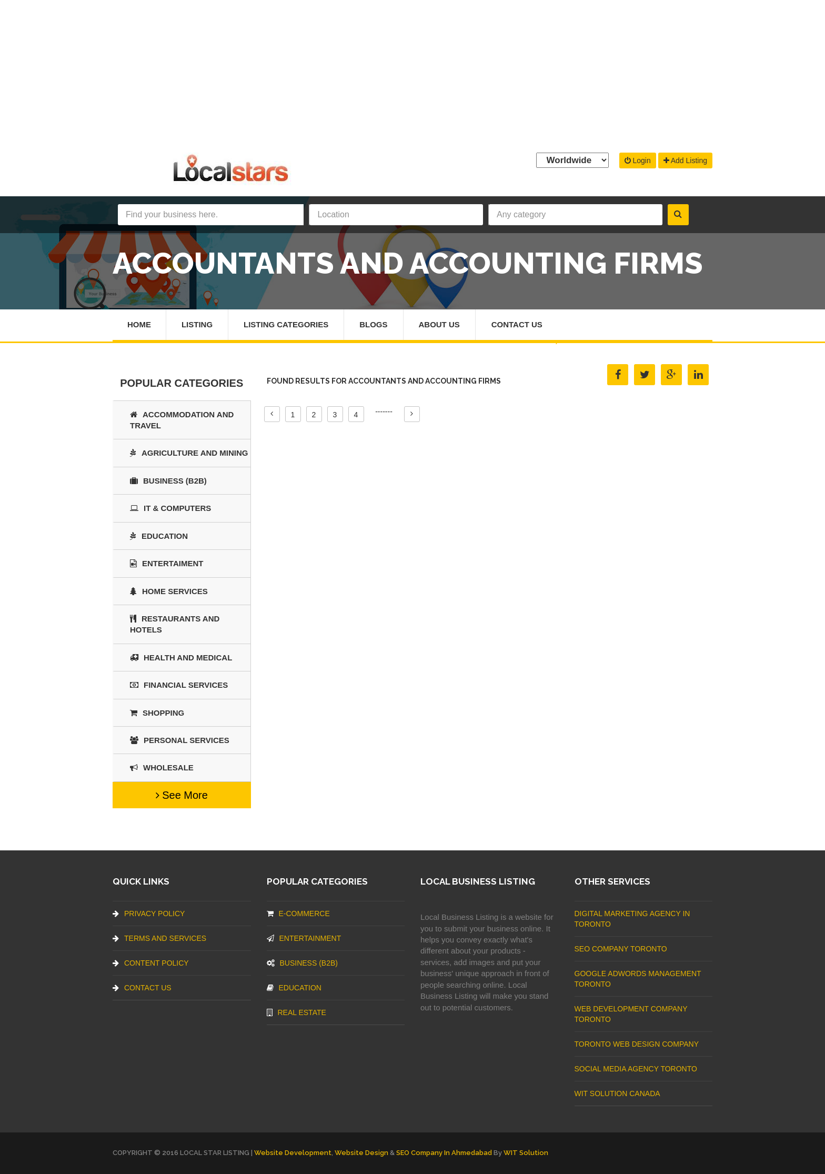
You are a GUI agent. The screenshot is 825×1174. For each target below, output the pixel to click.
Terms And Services (159, 938)
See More (182, 795)
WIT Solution (526, 1153)
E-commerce (298, 913)
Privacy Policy (149, 913)
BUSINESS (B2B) (168, 480)
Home (139, 324)
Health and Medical (181, 657)
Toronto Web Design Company (637, 1044)
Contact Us (516, 324)
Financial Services (179, 684)
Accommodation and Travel (182, 420)
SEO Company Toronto (621, 949)
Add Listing (685, 160)
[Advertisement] (412, 73)
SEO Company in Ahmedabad (444, 1153)
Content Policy (151, 963)
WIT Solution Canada (617, 1093)
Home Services (169, 591)
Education (159, 535)
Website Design (361, 1153)
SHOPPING (157, 712)
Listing (197, 324)
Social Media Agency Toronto (636, 1069)
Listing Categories (286, 324)
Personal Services (179, 740)
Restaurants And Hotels (174, 624)
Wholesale (162, 767)
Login (638, 160)
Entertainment (304, 938)
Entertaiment (166, 563)
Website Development (292, 1153)
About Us (439, 324)
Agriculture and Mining (189, 452)
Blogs (374, 324)
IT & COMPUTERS (170, 508)
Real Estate (296, 1012)
